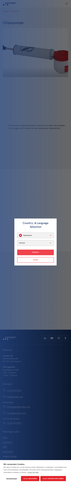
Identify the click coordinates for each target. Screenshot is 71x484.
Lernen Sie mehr (33, 472)
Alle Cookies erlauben (53, 478)
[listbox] (35, 235)
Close (35, 260)
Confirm (35, 252)
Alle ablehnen (30, 478)
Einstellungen (11, 478)
